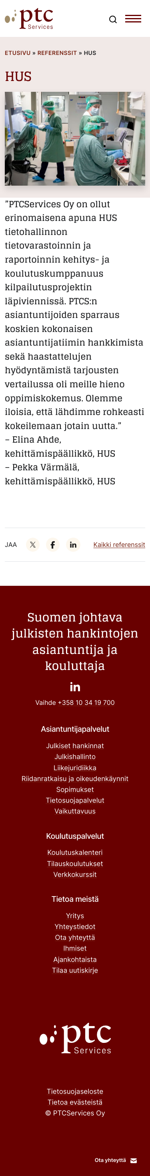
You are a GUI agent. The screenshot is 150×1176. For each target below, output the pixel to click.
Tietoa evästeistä (75, 1103)
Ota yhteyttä (75, 938)
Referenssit (57, 53)
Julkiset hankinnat (75, 746)
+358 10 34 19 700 (86, 702)
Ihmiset (74, 949)
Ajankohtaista (75, 960)
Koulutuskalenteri (74, 853)
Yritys (75, 916)
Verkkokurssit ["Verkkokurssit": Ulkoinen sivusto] (75, 875)
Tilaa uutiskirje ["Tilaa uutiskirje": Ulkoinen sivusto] (75, 971)
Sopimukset (75, 790)
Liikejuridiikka (75, 768)
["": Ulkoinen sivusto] (33, 544)
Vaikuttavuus (75, 812)
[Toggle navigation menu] (133, 20)
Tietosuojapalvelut (75, 801)
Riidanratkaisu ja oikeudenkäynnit (75, 779)
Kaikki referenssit (119, 544)
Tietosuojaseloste (75, 1092)
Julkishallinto (75, 757)
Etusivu (18, 53)
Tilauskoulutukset (75, 864)
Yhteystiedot (74, 927)
